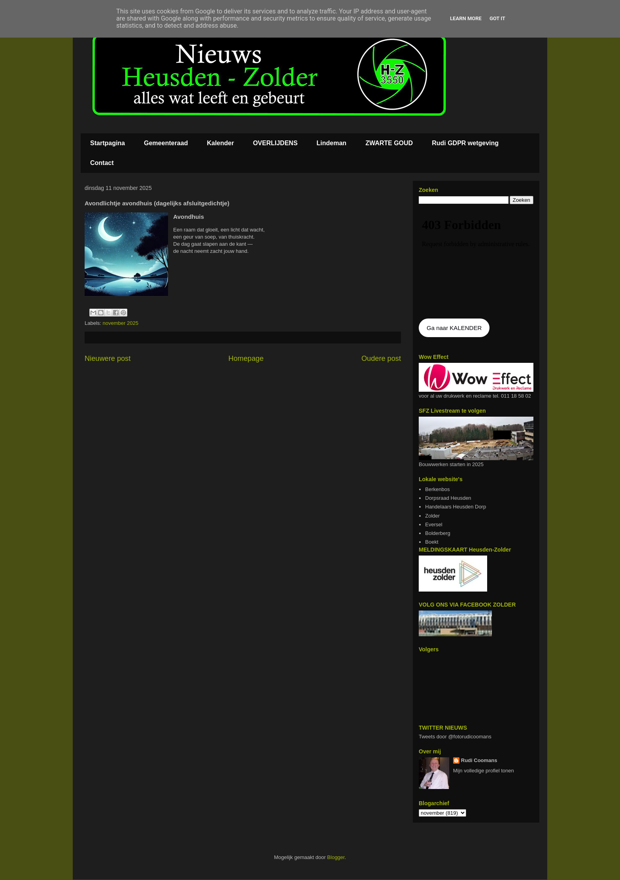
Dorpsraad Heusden (448, 498)
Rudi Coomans (479, 760)
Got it (497, 18)
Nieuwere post (107, 358)
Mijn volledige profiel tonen (483, 771)
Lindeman (332, 143)
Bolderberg (437, 533)
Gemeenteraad (166, 143)
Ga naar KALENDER (454, 327)
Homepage (246, 358)
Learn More (466, 18)
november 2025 (120, 323)
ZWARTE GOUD (389, 143)
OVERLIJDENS (275, 143)
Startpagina (107, 143)
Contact (102, 162)
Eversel (433, 524)
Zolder (432, 516)
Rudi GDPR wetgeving (465, 143)
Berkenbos (437, 489)
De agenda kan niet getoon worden (476, 261)
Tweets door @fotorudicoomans (455, 737)
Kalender (220, 143)
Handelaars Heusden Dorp (455, 507)
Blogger (335, 857)
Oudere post (381, 358)
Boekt (431, 542)
